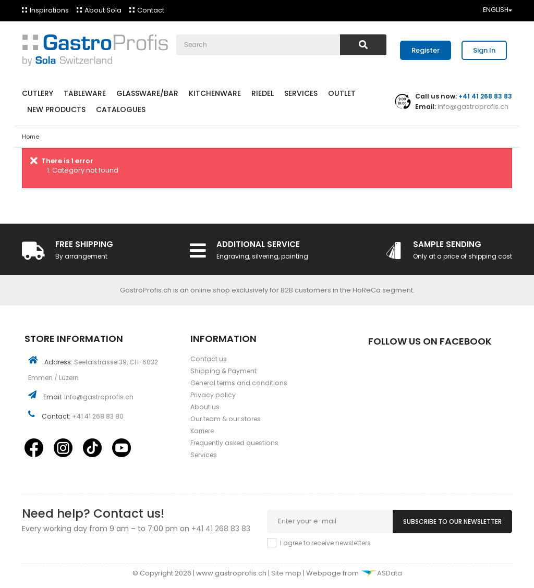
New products (56, 109)
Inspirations (49, 10)
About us (205, 406)
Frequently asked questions (234, 442)
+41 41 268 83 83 (220, 528)
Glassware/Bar (147, 93)
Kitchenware (215, 93)
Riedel (262, 93)
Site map (287, 573)
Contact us (208, 358)
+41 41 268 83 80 (98, 416)
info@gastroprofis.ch (472, 107)
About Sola (103, 10)
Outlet (342, 93)
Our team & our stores (225, 418)
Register (425, 50)
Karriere (202, 430)
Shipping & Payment (223, 370)
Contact (150, 10)
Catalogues (120, 109)
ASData (381, 573)
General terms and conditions (238, 382)
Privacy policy (213, 394)
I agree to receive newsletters (325, 542)
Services (301, 93)
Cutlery (37, 93)
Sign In (484, 50)
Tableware (85, 93)
